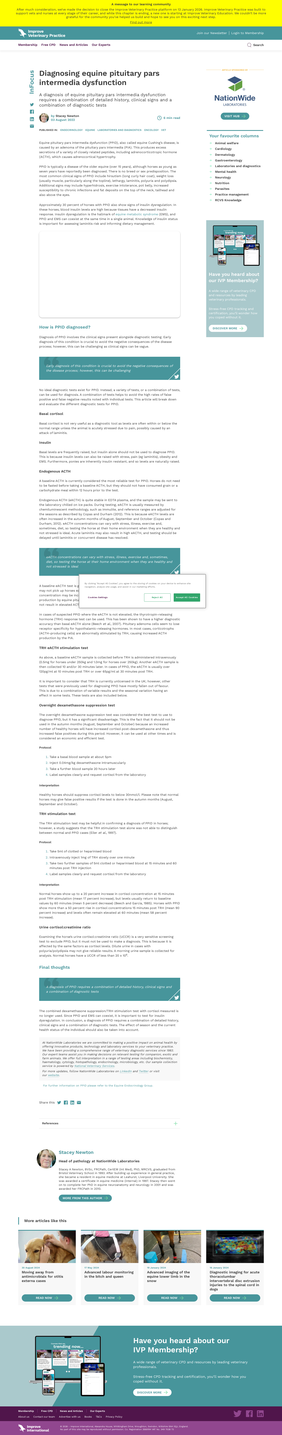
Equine (90, 129)
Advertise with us (69, 1416)
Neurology (223, 177)
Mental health (225, 172)
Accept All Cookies (187, 597)
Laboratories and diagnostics (119, 129)
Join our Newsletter (212, 33)
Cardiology (223, 149)
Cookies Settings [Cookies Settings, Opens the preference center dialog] (98, 597)
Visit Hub (232, 116)
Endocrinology (71, 129)
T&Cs (99, 1416)
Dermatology (225, 155)
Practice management (232, 194)
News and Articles (74, 45)
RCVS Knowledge (228, 200)
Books (88, 1416)
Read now (44, 1298)
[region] (142, 591)
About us (23, 1416)
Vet (163, 129)
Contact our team (44, 1416)
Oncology (151, 129)
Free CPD (48, 45)
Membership (27, 45)
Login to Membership (247, 33)
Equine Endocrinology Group (133, 1085)
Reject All (157, 597)
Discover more (225, 328)
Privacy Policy (114, 1416)
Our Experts (101, 45)
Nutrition (222, 183)
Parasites (222, 189)
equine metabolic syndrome (137, 214)
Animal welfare (227, 143)
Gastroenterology (228, 160)
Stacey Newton (67, 116)
